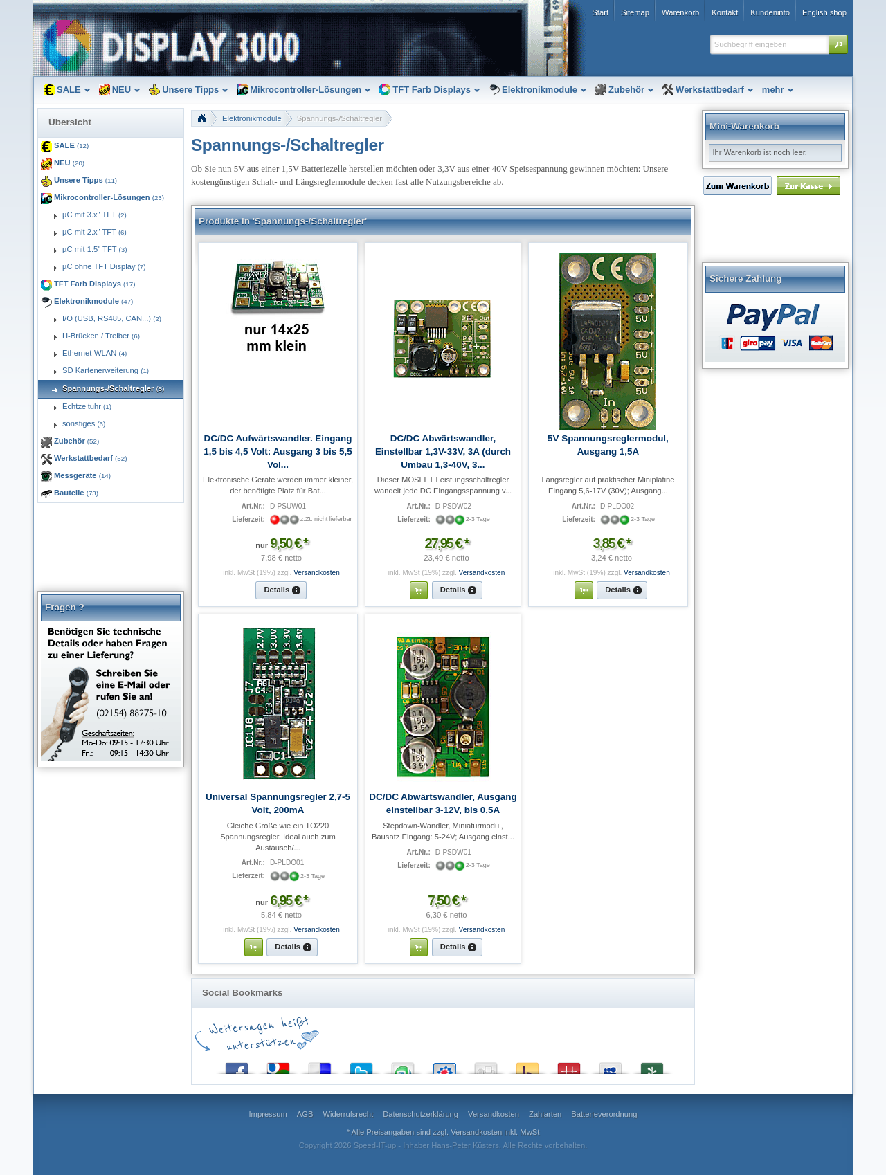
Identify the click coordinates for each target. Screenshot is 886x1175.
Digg (486, 1065)
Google (278, 1065)
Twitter (361, 1065)
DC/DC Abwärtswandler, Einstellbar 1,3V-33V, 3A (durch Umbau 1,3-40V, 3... (443, 451)
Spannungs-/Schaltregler (339, 118)
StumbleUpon (403, 1065)
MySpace (610, 1065)
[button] (838, 44)
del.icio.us (320, 1065)
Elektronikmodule (252, 118)
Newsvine (652, 1065)
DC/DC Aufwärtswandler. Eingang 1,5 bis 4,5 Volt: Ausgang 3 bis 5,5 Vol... (278, 451)
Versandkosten (316, 572)
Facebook (236, 1065)
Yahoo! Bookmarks (527, 1065)
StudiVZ (444, 1065)
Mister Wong (569, 1065)
